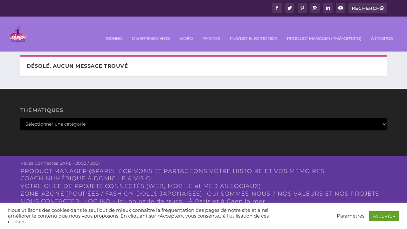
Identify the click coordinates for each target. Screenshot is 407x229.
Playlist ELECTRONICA (253, 29)
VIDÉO (186, 29)
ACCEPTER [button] (384, 216)
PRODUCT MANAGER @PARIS (67, 171)
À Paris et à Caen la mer (227, 201)
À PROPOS (382, 29)
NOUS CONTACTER (49, 201)
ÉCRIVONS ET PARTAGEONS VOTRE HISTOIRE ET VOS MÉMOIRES (221, 171)
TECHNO (113, 29)
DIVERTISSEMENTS (151, 29)
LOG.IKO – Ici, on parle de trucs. (134, 201)
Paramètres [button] (350, 216)
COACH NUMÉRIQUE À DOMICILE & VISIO (85, 178)
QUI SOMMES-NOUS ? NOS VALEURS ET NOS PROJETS (293, 193)
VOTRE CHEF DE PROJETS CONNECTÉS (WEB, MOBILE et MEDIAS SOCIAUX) (140, 186)
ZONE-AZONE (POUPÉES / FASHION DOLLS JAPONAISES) (111, 193)
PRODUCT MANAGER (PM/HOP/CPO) (324, 29)
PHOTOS (211, 29)
